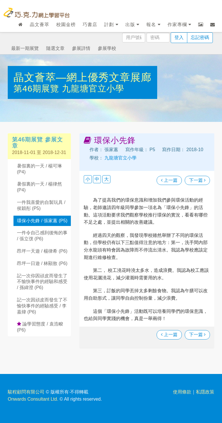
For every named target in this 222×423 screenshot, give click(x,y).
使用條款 (182, 391)
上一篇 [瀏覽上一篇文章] (169, 180)
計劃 (111, 24)
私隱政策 (205, 391)
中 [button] (97, 179)
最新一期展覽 (25, 48)
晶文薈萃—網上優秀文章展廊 (82, 77)
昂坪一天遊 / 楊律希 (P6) (42, 251)
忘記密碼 (200, 37)
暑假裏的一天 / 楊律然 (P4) (39, 187)
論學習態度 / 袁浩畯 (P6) (40, 326)
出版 (132, 24)
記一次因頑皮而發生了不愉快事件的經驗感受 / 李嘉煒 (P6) (42, 305)
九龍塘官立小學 (93, 88)
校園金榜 (66, 24)
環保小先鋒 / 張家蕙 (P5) (42, 220)
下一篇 (197, 180)
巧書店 (90, 24)
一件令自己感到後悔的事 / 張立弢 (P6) (42, 235)
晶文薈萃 (39, 24)
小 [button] (87, 179)
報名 (153, 24)
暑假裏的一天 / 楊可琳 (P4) (39, 168)
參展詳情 (81, 48)
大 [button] (106, 179)
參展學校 (107, 48)
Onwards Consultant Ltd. (33, 399)
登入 (179, 37)
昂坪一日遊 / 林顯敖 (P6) (42, 263)
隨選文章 (55, 48)
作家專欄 (179, 24)
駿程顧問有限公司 (26, 391)
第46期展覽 (37, 88)
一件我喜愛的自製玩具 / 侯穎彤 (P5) (41, 205)
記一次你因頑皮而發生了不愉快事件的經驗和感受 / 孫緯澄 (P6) (42, 281)
